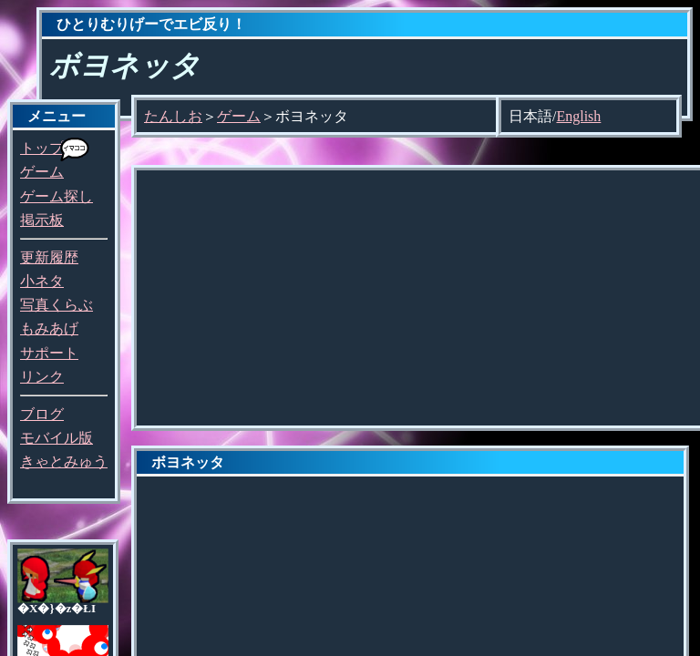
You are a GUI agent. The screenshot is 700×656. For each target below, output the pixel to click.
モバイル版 (56, 438)
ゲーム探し (56, 196)
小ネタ (42, 281)
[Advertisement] (418, 297)
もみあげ (49, 328)
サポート (49, 353)
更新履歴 (49, 257)
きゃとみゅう (64, 461)
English (578, 116)
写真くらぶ (56, 305)
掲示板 (42, 220)
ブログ (42, 414)
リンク (42, 376)
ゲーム (42, 171)
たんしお (173, 116)
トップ (42, 148)
